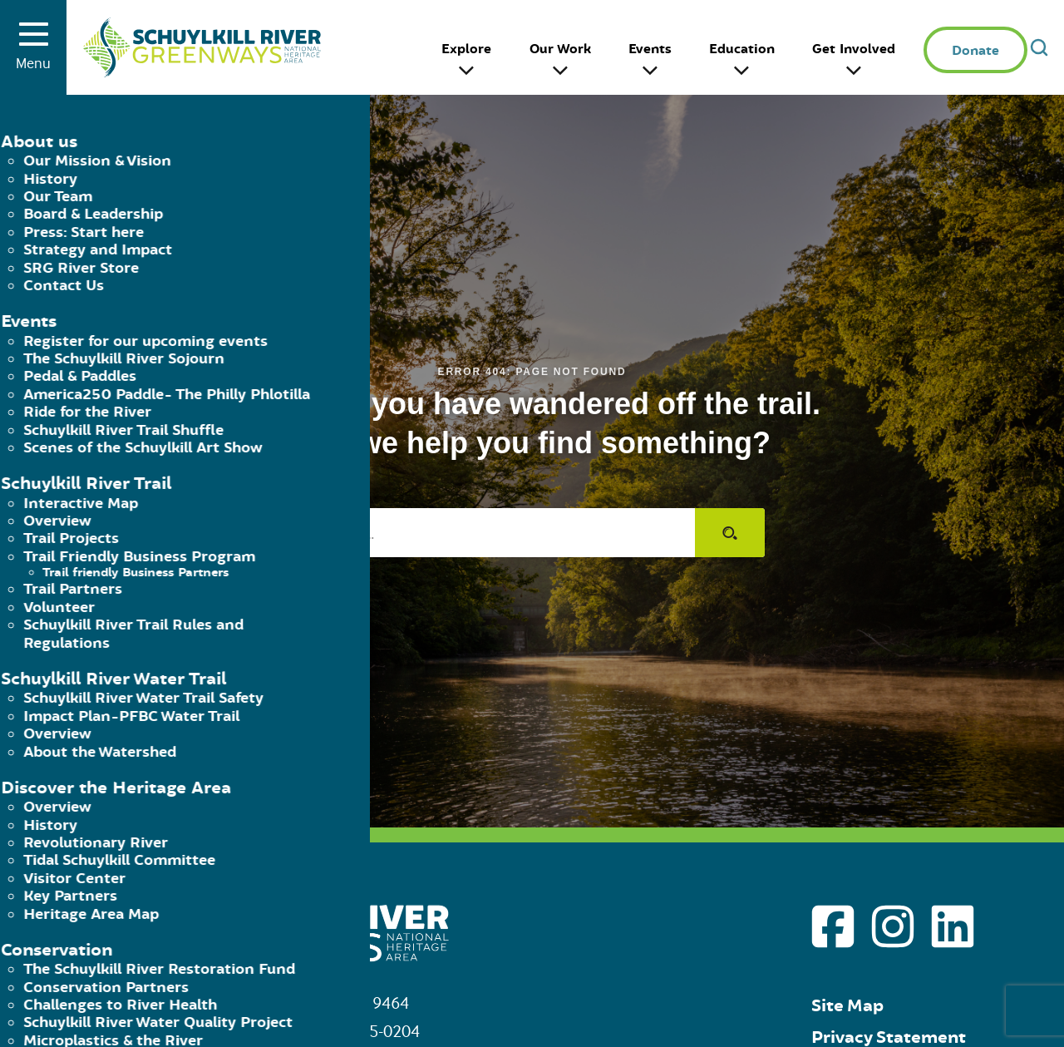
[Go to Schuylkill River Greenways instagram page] (892, 926)
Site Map (847, 1006)
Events (650, 49)
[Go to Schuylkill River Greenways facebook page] (833, 926)
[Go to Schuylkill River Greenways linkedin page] (952, 926)
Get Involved (853, 49)
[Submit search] (730, 532)
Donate (975, 51)
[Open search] (1039, 47)
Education (742, 49)
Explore (466, 49)
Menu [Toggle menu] (33, 52)
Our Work (560, 49)
